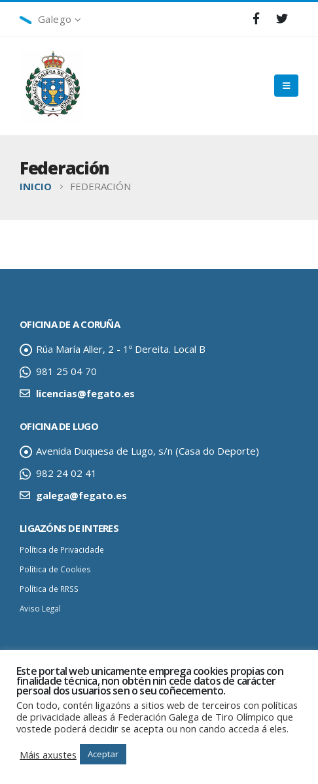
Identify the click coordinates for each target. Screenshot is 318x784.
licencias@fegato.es (85, 393)
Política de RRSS (49, 588)
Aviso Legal (40, 608)
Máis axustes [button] (48, 754)
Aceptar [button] (103, 754)
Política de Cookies (55, 569)
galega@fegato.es (81, 495)
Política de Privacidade (62, 549)
